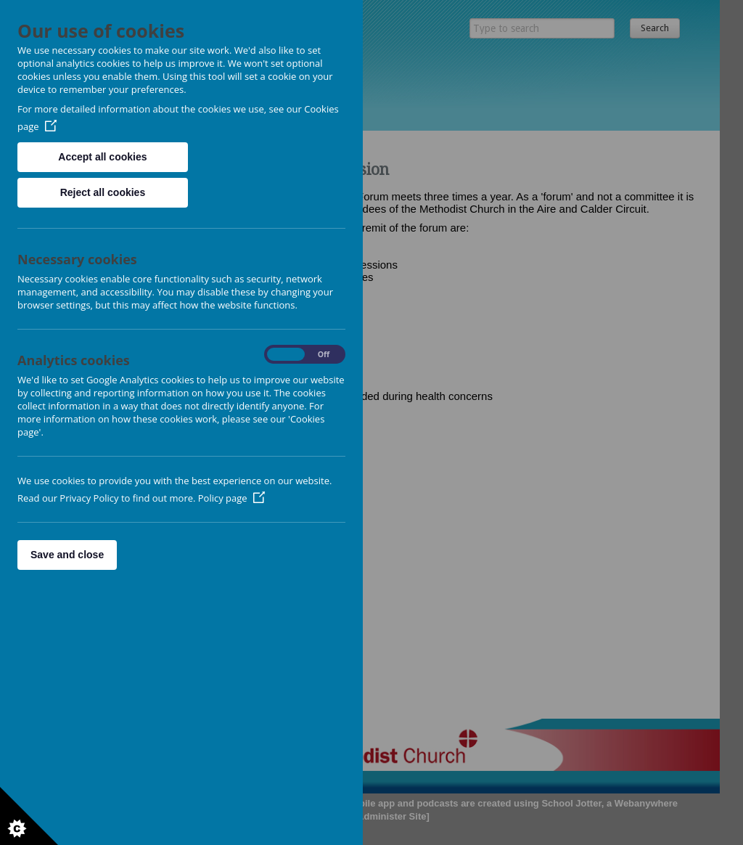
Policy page (231, 498)
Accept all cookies (102, 157)
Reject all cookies (103, 192)
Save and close (67, 554)
